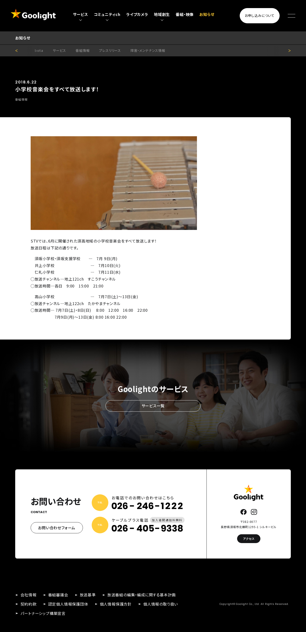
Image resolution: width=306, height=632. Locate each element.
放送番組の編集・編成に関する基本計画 (141, 595)
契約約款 (28, 604)
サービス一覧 (153, 405)
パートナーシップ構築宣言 (43, 613)
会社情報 (28, 595)
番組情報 (83, 50)
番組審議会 (58, 595)
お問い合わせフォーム (56, 527)
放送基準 (88, 595)
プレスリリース (110, 50)
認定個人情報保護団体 (68, 604)
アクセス (248, 539)
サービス (59, 50)
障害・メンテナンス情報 (147, 50)
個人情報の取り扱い (160, 604)
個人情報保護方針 (116, 604)
